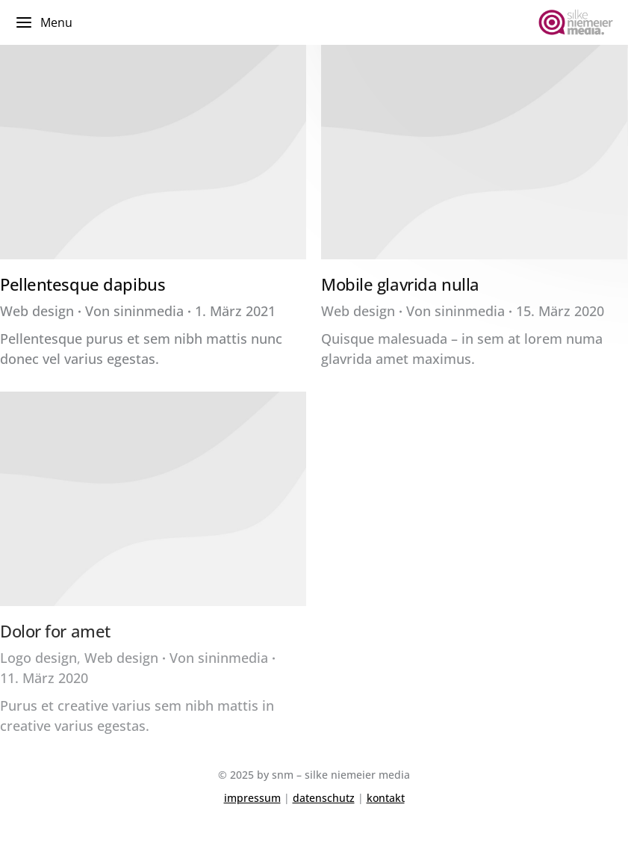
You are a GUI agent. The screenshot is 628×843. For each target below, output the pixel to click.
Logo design (38, 658)
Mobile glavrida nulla (400, 284)
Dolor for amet (55, 631)
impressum (252, 798)
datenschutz (324, 798)
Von (134, 311)
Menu (43, 22)
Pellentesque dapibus (82, 284)
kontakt (386, 798)
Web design (37, 311)
